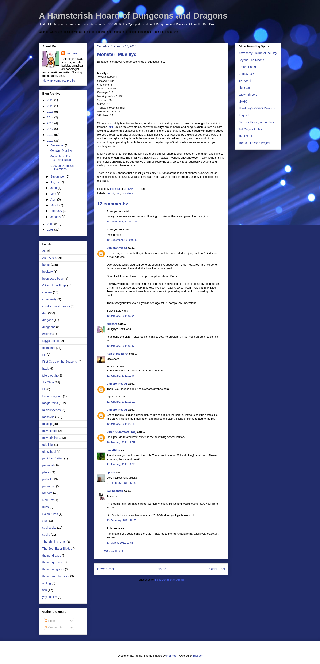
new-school (49, 430)
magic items (50, 403)
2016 (50, 111)
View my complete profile (58, 80)
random (47, 493)
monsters (127, 193)
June (54, 188)
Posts (50, 620)
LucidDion (113, 450)
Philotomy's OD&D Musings (257, 108)
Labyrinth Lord (248, 94)
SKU (45, 521)
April (53, 199)
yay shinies (49, 597)
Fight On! (245, 87)
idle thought (50, 375)
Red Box (48, 500)
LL (44, 389)
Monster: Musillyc (61, 150)
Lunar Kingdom (52, 396)
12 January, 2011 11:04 (121, 375)
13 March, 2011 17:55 (120, 542)
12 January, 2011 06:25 (121, 315)
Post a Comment (113, 550)
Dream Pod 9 (247, 67)
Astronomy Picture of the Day (258, 53)
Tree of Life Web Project (254, 143)
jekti (110, 127)
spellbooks (49, 527)
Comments (54, 627)
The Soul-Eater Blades (57, 548)
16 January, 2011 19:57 (121, 442)
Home (161, 569)
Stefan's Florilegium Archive (257, 122)
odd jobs (48, 444)
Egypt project (51, 341)
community (49, 299)
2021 (50, 100)
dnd (118, 193)
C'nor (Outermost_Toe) (121, 432)
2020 (50, 106)
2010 (50, 140)
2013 (50, 123)
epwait (111, 472)
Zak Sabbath (115, 490)
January (56, 216)
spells (46, 534)
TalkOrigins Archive (251, 129)
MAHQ (243, 101)
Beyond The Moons (251, 60)
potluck (47, 479)
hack (45, 368)
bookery (47, 271)
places (46, 472)
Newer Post (105, 569)
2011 (50, 134)
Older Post (217, 569)
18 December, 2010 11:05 (122, 221)
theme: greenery (53, 562)
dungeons (48, 327)
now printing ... (52, 437)
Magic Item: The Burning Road (60, 157)
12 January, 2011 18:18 (121, 401)
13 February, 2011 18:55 (121, 520)
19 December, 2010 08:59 (122, 239)
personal (48, 465)
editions (47, 334)
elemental (48, 348)
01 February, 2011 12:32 (121, 482)
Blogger (198, 655)
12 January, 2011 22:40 (121, 424)
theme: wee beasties (55, 576)
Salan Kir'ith (50, 514)
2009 (50, 224)
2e (44, 250)
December (57, 145)
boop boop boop (53, 278)
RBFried (171, 655)
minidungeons (51, 410)
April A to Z (49, 257)
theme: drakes (51, 555)
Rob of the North (117, 353)
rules (45, 507)
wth (44, 590)
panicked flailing (52, 458)
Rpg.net (244, 115)
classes (47, 292)
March (54, 205)
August (55, 182)
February (56, 211)
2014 (50, 117)
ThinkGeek (246, 136)
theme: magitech (53, 569)
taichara (112, 323)
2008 (50, 229)
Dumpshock (246, 73)
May (53, 193)
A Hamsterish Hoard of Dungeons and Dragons (133, 15)
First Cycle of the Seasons (59, 361)
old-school (49, 451)
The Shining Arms (54, 541)
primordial (48, 486)
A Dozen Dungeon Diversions (62, 167)
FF (44, 354)
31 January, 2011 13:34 (121, 464)
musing (47, 424)
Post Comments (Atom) (169, 579)
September (58, 176)
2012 (50, 129)
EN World (245, 80)
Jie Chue (48, 382)
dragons (47, 320)
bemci (110, 193)
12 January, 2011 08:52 (121, 345)
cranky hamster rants (56, 306)
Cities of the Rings (54, 285)
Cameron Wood (117, 247)
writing (46, 583)
